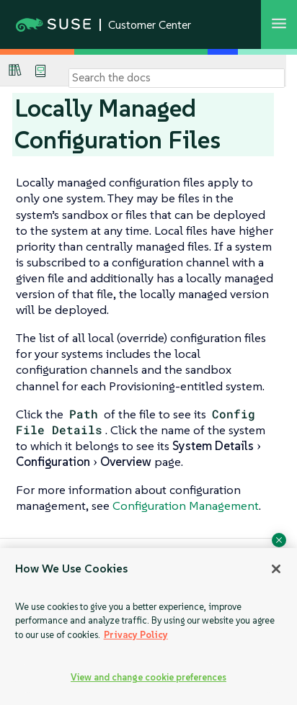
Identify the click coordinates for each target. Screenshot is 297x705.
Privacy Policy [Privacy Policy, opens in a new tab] (136, 635)
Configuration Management (185, 505)
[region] (148, 626)
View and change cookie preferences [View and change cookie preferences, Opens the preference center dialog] (148, 677)
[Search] (176, 77)
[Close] (276, 569)
